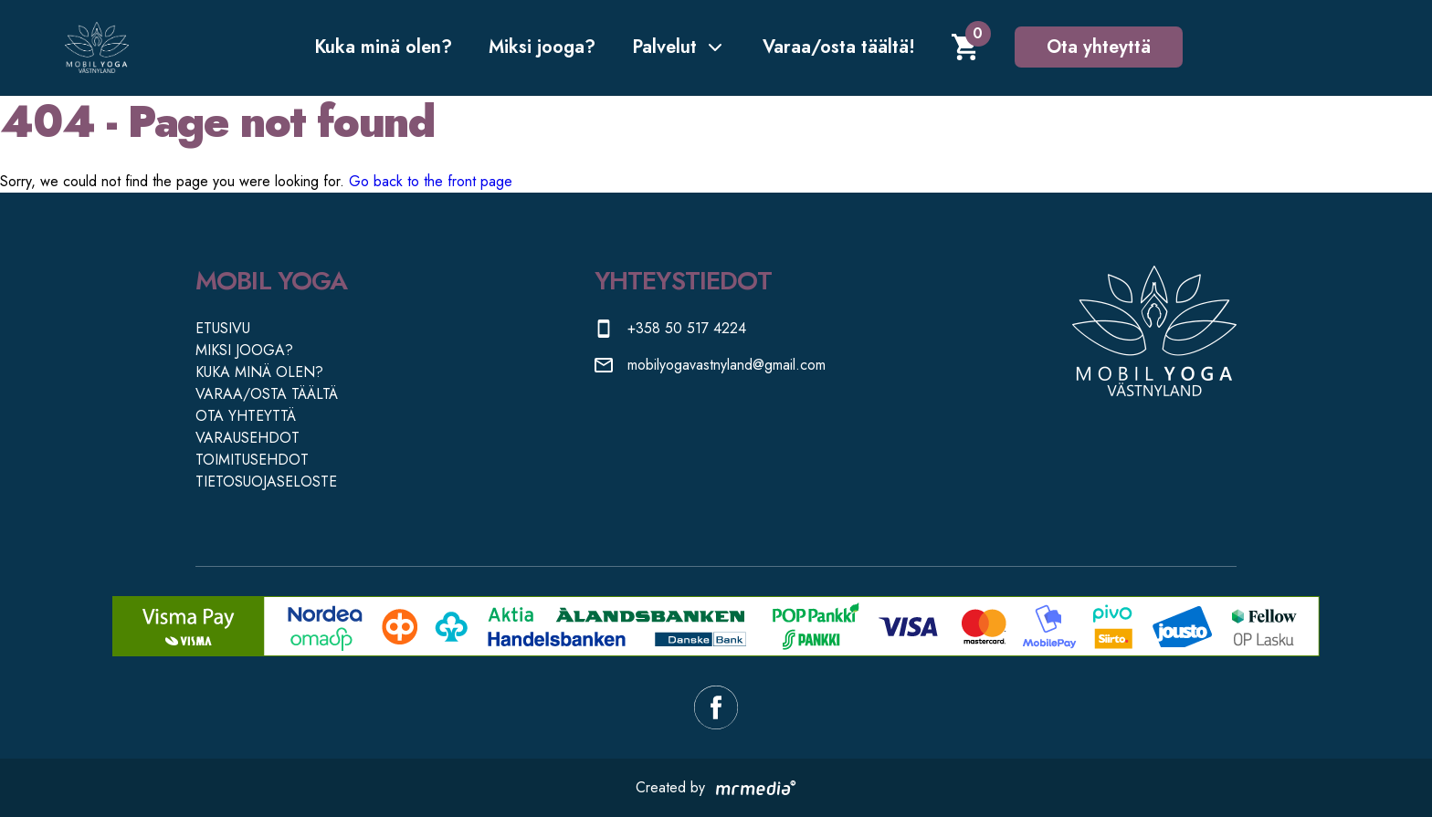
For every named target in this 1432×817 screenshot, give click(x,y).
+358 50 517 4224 (686, 328)
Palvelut (679, 47)
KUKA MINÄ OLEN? (259, 371)
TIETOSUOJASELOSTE (266, 481)
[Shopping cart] (965, 47)
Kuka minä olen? (383, 47)
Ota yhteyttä (1099, 47)
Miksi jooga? (542, 47)
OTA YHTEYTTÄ (245, 415)
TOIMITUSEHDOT (252, 459)
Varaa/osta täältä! (839, 47)
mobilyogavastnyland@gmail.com (726, 364)
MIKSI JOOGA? (244, 350)
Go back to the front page (430, 181)
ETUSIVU (222, 328)
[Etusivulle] (97, 47)
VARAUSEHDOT (247, 437)
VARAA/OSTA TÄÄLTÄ (266, 393)
